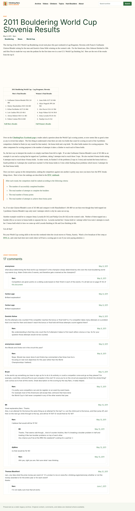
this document (17, 284)
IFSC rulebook (53, 175)
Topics (61, 4)
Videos (45, 4)
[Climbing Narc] (11, 4)
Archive (38, 4)
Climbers (53, 4)
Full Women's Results (43, 124)
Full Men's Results (10, 124)
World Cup (30, 39)
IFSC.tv (6, 238)
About (81, 4)
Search (127, 3)
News (20, 39)
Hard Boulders (71, 4)
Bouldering (9, 39)
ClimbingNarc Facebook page (24, 138)
